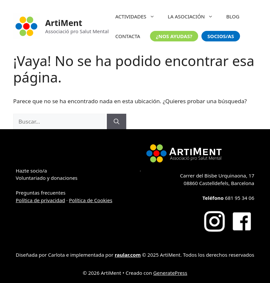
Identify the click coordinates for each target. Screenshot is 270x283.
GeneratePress (170, 273)
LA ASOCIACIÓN (194, 16)
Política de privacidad (40, 200)
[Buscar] (116, 122)
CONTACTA (127, 36)
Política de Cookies (90, 200)
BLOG (232, 16)
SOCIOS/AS (220, 36)
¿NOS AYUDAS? (174, 36)
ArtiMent (63, 22)
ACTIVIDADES (138, 16)
